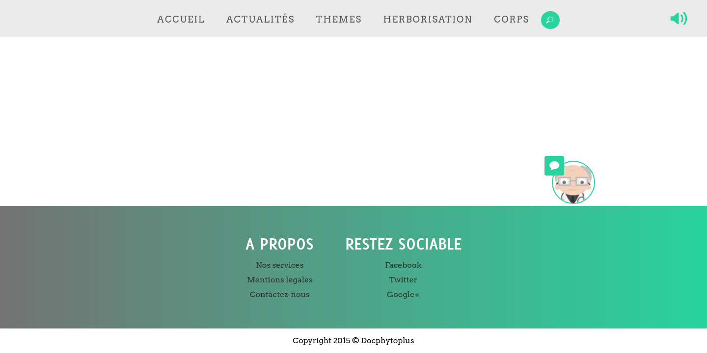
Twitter (403, 279)
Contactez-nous (280, 294)
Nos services (279, 265)
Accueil (181, 19)
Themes (339, 19)
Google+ (403, 294)
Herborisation (428, 19)
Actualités (260, 19)
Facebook (403, 265)
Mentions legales (280, 279)
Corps (511, 19)
